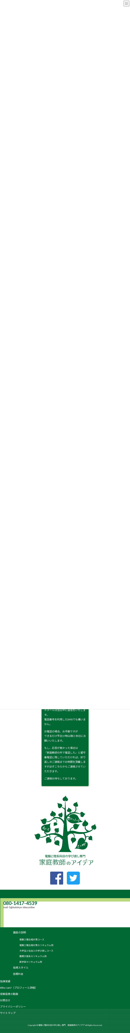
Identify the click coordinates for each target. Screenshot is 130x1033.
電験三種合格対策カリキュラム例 (36, 945)
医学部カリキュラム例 (30, 961)
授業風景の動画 (9, 993)
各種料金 (18, 973)
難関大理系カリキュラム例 (33, 956)
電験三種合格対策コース (31, 939)
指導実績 (5, 981)
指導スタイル (20, 967)
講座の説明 (19, 932)
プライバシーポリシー (13, 1006)
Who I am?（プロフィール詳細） (19, 987)
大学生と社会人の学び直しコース (36, 950)
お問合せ (5, 1000)
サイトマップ (8, 1012)
